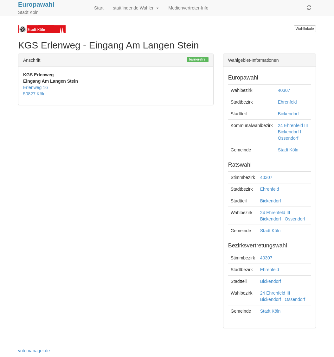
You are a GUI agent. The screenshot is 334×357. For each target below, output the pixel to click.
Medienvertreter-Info (188, 7)
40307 (284, 90)
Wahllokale (305, 29)
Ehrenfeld (287, 102)
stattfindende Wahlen (136, 7)
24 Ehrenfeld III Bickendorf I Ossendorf (293, 132)
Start (99, 7)
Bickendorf (288, 113)
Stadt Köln (288, 149)
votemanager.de (34, 350)
